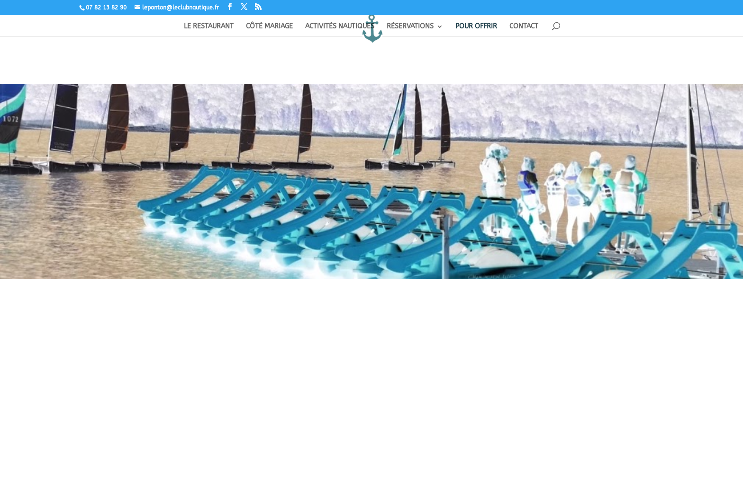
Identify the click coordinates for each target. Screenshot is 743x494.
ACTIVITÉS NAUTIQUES (339, 26)
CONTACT (523, 26)
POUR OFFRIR (476, 26)
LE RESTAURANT (209, 26)
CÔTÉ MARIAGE (269, 26)
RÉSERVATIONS (410, 26)
